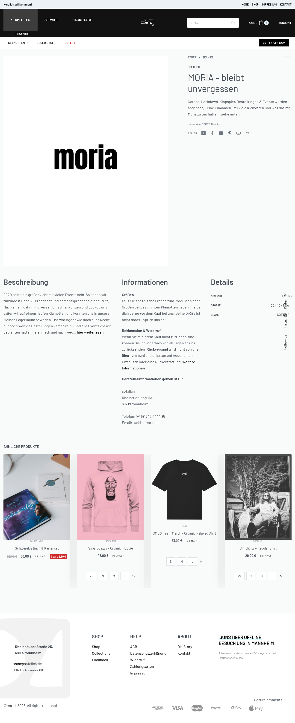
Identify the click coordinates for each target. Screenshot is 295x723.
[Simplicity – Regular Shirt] (258, 497)
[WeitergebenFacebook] (212, 133)
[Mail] (238, 133)
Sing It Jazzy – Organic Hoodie (110, 555)
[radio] (91, 576)
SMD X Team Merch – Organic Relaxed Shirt (184, 540)
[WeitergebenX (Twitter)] (203, 133)
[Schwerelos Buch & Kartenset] (36, 497)
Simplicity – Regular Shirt (258, 555)
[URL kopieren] (247, 133)
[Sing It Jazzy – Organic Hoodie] (110, 497)
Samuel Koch (37, 548)
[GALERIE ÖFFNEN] (85, 161)
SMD (184, 533)
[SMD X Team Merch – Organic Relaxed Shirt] (184, 489)
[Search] (233, 23)
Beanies (208, 57)
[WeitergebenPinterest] (230, 133)
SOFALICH (111, 548)
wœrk (12, 705)
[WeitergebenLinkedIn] (221, 133)
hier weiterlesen (90, 332)
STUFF (192, 57)
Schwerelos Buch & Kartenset (37, 555)
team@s (19, 663)
